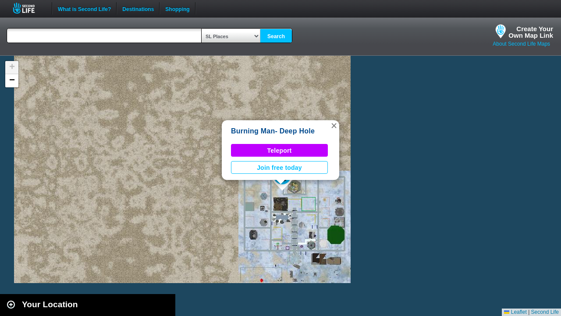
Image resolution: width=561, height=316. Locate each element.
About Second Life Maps (521, 44)
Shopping (177, 8)
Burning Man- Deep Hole (273, 131)
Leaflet (515, 312)
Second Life (28, 8)
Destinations (138, 8)
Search (276, 36)
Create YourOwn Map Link (530, 32)
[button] (334, 125)
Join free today (279, 167)
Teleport (279, 150)
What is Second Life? (84, 8)
